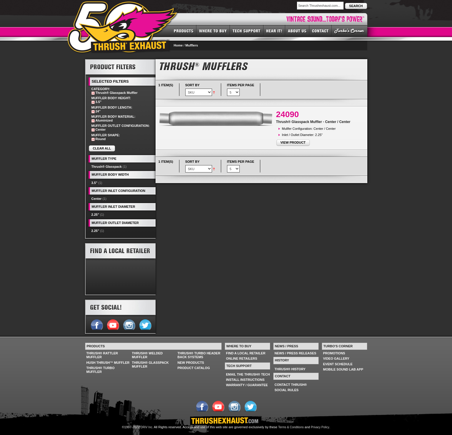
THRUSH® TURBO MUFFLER (100, 369)
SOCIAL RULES (287, 390)
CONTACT (320, 30)
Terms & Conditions (291, 427)
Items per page (240, 85)
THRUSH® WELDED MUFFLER (147, 355)
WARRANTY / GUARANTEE (247, 385)
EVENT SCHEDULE (338, 364)
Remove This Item (93, 93)
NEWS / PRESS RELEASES (295, 353)
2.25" (95, 214)
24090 (287, 114)
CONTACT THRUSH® (291, 384)
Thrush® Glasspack (106, 166)
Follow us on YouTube (113, 324)
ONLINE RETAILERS (241, 358)
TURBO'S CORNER (349, 30)
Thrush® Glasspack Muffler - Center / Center (313, 122)
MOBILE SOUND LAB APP (343, 369)
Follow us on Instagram (129, 324)
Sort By (192, 85)
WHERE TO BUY (213, 30)
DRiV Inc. (147, 427)
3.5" (94, 183)
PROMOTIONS (334, 353)
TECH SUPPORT (246, 30)
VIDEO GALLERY (336, 358)
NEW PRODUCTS (191, 362)
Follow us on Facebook (97, 324)
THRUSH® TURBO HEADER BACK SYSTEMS (199, 355)
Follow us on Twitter (145, 324)
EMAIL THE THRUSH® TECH (248, 374)
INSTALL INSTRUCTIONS (245, 379)
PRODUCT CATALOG (194, 368)
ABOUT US (297, 30)
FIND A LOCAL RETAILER (246, 353)
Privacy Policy (320, 427)
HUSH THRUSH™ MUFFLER (108, 362)
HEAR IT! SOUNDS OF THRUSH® (274, 30)
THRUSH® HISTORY (290, 369)
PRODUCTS (183, 30)
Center (96, 198)
